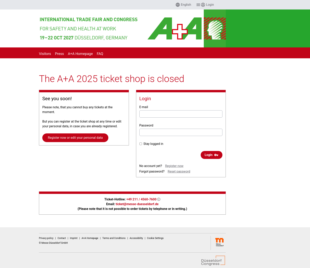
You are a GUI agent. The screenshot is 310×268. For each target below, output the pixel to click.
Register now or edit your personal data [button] (75, 138)
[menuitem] (183, 5)
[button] (183, 5)
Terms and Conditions (114, 238)
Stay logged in (151, 144)
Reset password (179, 171)
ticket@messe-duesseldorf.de (137, 204)
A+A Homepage (90, 238)
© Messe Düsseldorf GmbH (53, 243)
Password (146, 125)
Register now (174, 166)
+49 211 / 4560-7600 (141, 199)
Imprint (74, 238)
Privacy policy (46, 238)
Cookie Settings (155, 238)
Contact (62, 238)
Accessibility (136, 238)
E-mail (143, 107)
